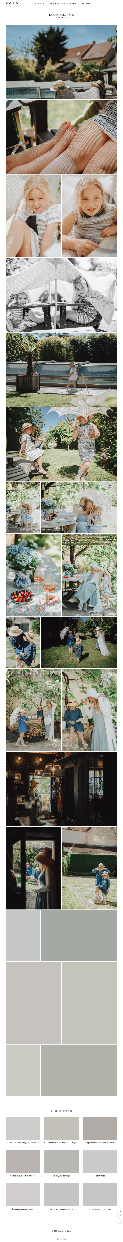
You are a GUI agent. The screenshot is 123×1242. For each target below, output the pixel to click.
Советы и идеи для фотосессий (63, 3)
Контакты (86, 3)
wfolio (64, 1239)
